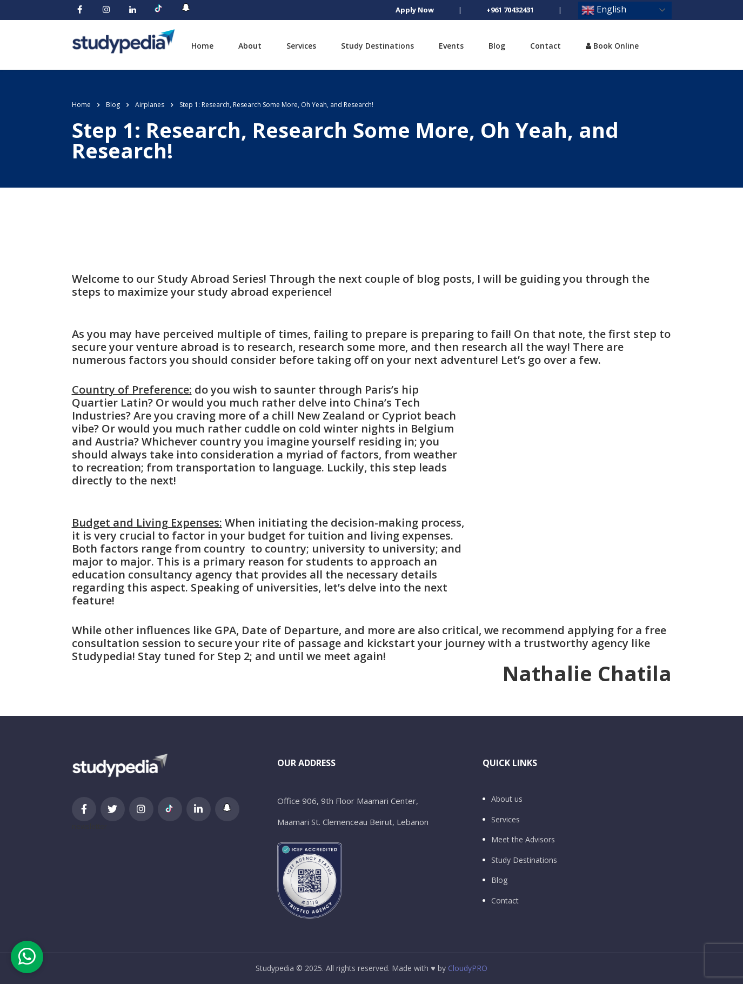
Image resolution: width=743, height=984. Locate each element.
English (603, 10)
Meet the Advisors (523, 840)
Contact (545, 46)
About (250, 46)
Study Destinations (377, 46)
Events (451, 46)
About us (507, 799)
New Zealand (331, 415)
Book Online (612, 46)
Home (202, 46)
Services (301, 46)
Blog (496, 46)
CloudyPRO (467, 968)
